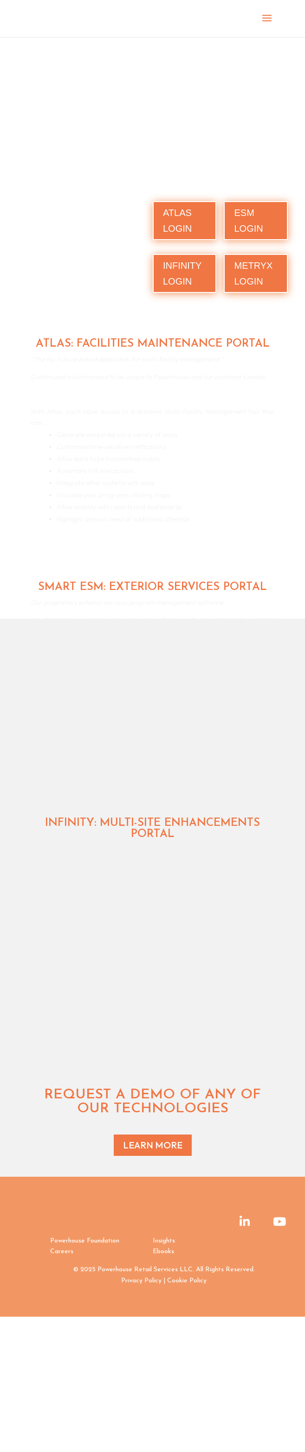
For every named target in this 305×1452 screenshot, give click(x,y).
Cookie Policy (187, 1280)
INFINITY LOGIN (182, 273)
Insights (164, 1240)
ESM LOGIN (248, 221)
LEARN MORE (152, 1145)
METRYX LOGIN (253, 273)
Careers (61, 1251)
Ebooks (163, 1251)
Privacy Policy (141, 1280)
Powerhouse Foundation (84, 1240)
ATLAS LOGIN (177, 221)
